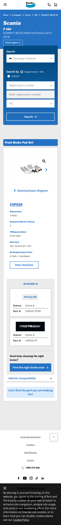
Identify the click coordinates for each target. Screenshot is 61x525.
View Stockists (24, 265)
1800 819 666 (30, 467)
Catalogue (16, 15)
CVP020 (16, 204)
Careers (30, 460)
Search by (12, 71)
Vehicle (15, 76)
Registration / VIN (34, 71)
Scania (28, 15)
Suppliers (30, 444)
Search (10, 51)
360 (35, 15)
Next (46, 170)
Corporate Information (30, 437)
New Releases (30, 452)
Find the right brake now (30, 367)
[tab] (13, 43)
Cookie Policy (21, 520)
